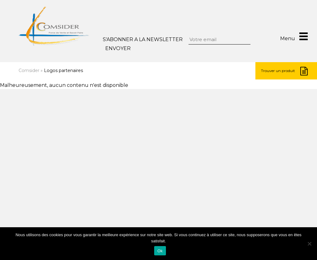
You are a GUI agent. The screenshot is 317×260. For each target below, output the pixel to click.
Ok (160, 251)
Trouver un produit (284, 71)
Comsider (29, 70)
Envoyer (118, 48)
